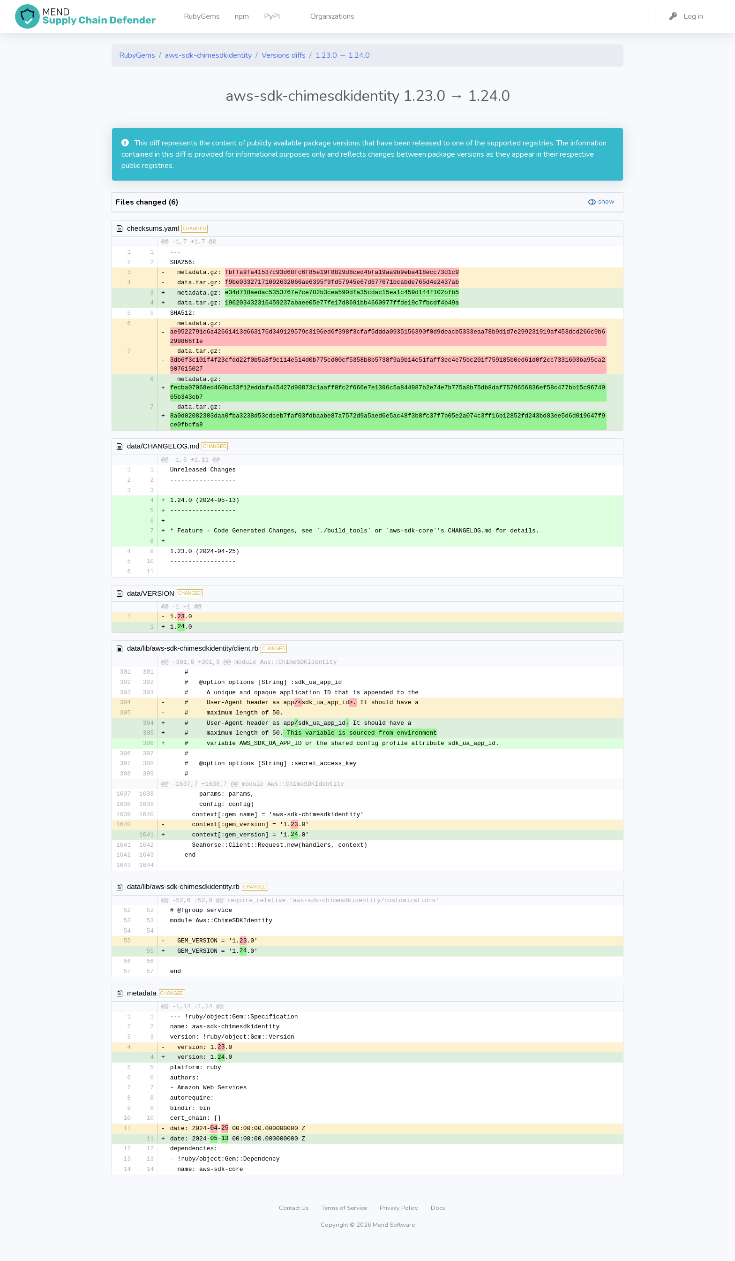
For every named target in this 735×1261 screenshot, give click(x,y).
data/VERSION (150, 598)
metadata (142, 1006)
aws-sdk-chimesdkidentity (208, 55)
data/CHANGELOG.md (163, 448)
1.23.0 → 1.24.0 (342, 55)
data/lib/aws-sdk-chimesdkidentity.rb (183, 898)
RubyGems (137, 55)
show (606, 201)
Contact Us (294, 1225)
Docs (438, 1225)
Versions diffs (284, 55)
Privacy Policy (400, 1225)
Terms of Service (345, 1225)
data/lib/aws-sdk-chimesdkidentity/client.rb (192, 654)
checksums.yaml (153, 228)
